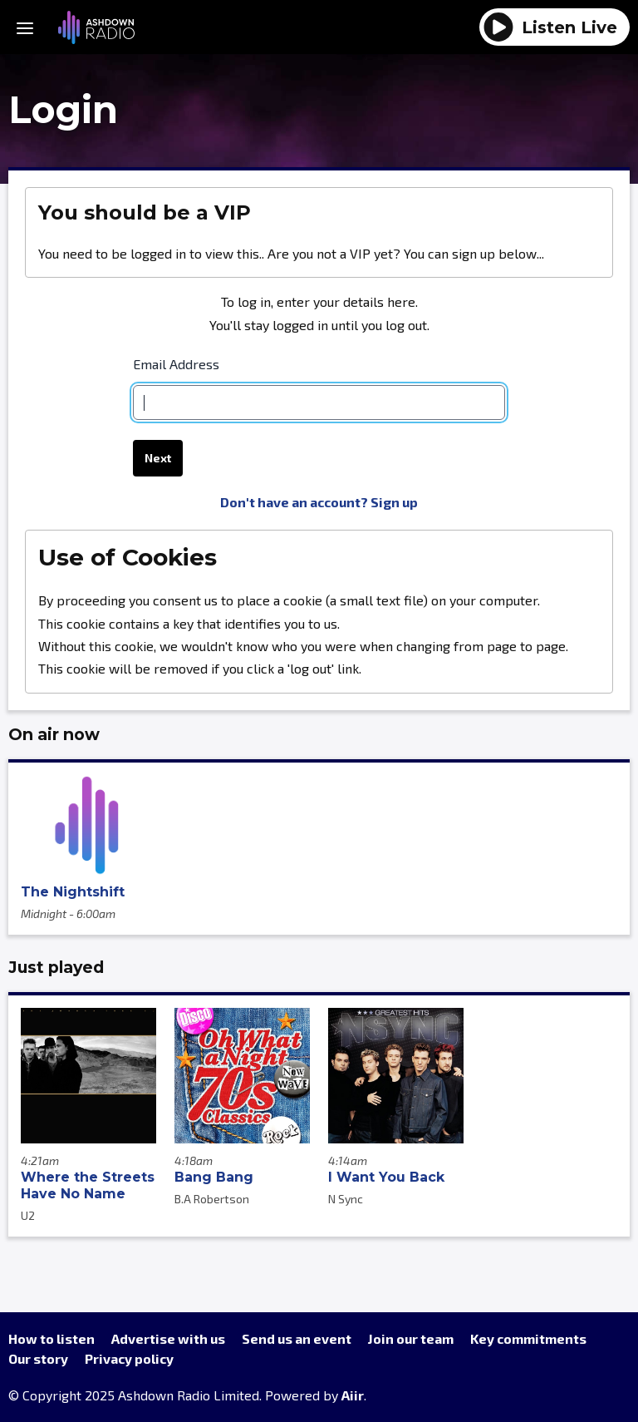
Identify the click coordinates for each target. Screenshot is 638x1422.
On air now (54, 734)
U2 (28, 1215)
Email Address (176, 364)
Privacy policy (129, 1358)
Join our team (411, 1338)
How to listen (51, 1338)
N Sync (345, 1199)
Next (158, 459)
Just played (56, 967)
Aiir (352, 1395)
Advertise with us (168, 1338)
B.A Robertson (211, 1199)
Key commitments (528, 1338)
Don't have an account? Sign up (319, 502)
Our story (38, 1358)
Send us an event (296, 1338)
